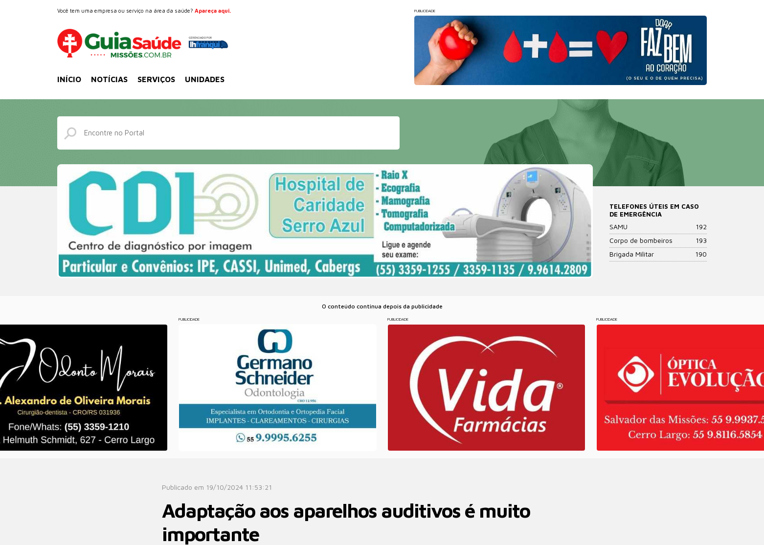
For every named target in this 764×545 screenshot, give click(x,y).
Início (69, 79)
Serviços (156, 79)
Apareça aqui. (213, 10)
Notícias (109, 79)
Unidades (205, 79)
